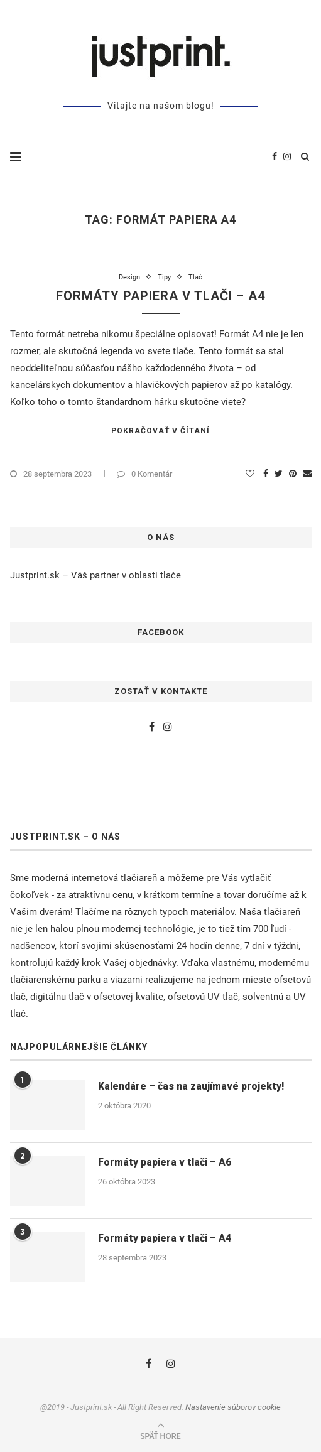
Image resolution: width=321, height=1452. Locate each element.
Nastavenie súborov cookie (233, 1407)
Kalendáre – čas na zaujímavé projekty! (191, 1086)
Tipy (164, 277)
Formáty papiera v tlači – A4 (160, 295)
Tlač (195, 277)
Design (129, 277)
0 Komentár (144, 474)
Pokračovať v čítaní (160, 430)
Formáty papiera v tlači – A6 (164, 1162)
